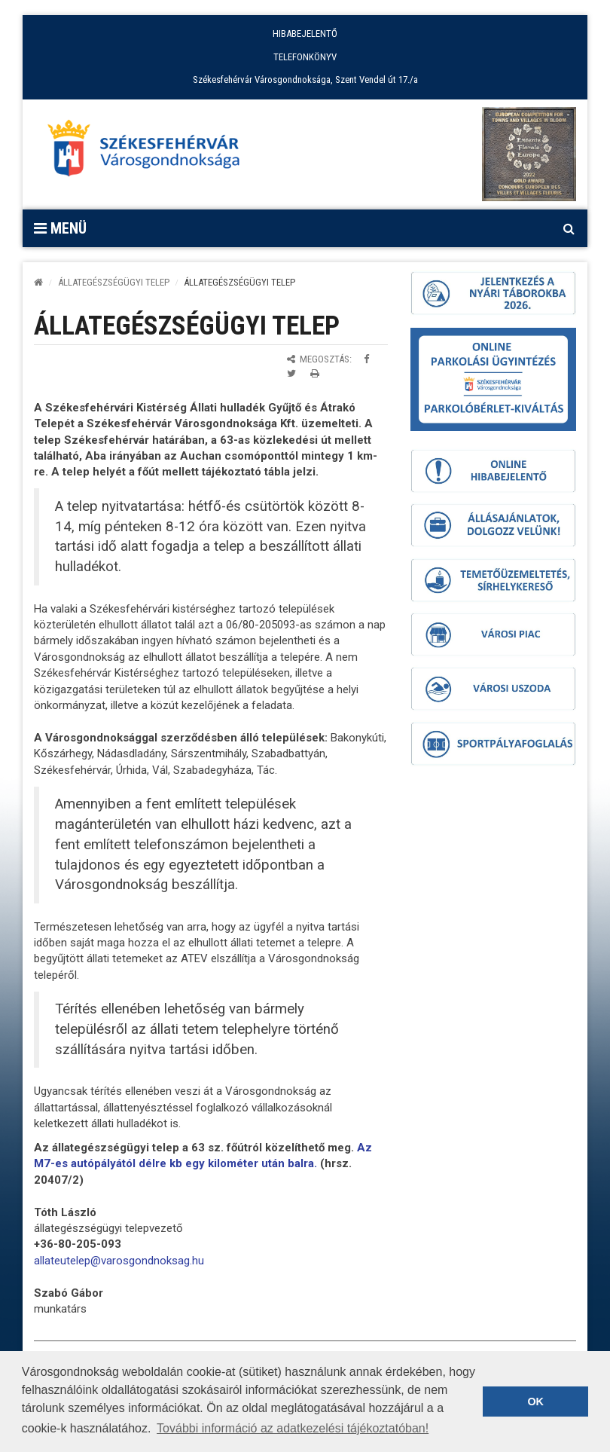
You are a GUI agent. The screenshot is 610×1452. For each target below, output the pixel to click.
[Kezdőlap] (38, 282)
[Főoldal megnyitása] (150, 152)
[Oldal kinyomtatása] (314, 373)
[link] (119, 1260)
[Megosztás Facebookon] (366, 359)
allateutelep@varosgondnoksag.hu (119, 1260)
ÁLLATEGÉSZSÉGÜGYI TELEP (113, 282)
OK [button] (535, 1401)
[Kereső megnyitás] (568, 228)
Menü (60, 228)
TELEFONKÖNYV (305, 57)
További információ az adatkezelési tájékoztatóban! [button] (293, 1428)
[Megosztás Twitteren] (291, 373)
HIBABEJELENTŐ (305, 33)
